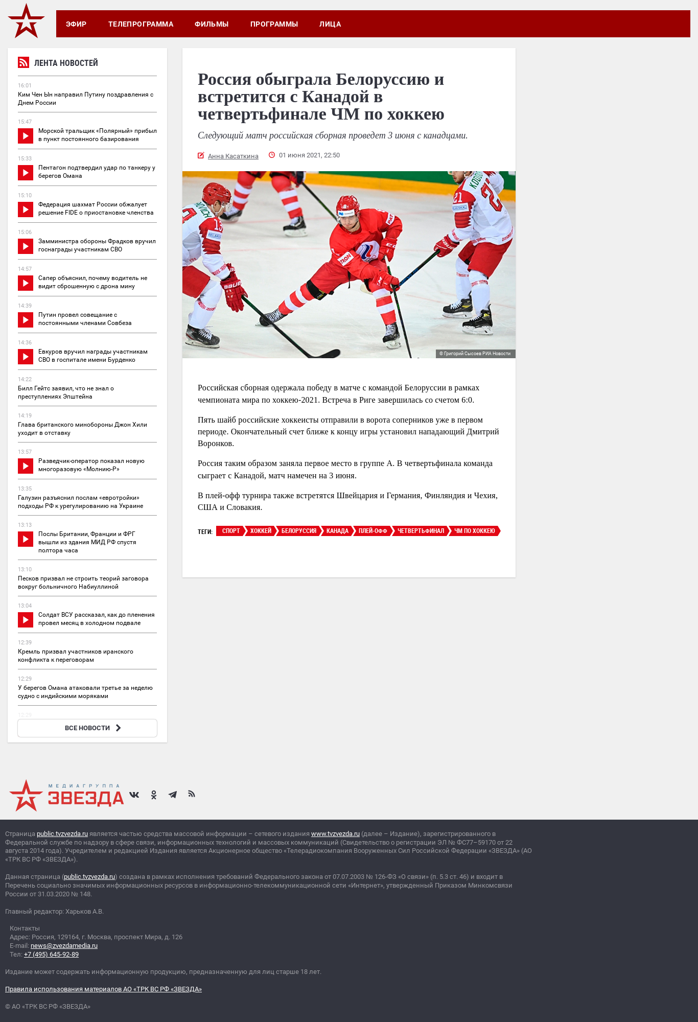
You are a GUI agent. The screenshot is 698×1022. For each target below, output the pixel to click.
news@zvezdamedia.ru (64, 945)
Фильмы (212, 24)
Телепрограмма (140, 24)
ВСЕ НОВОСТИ (94, 728)
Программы (274, 24)
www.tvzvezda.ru (335, 834)
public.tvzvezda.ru (62, 834)
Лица (330, 24)
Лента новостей (58, 64)
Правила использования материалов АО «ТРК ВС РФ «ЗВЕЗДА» (103, 989)
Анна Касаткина (233, 156)
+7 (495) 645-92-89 (51, 954)
